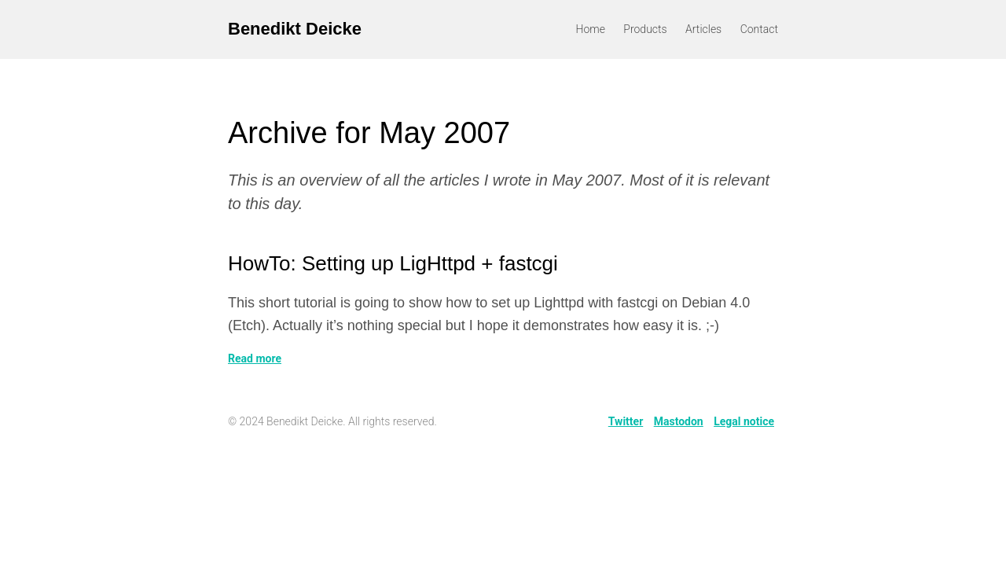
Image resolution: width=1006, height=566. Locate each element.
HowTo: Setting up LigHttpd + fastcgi (393, 263)
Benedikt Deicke (295, 29)
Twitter (625, 421)
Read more (254, 358)
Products (644, 29)
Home (590, 29)
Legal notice (744, 421)
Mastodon (678, 421)
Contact (759, 29)
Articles (703, 29)
